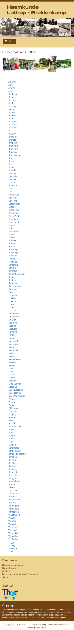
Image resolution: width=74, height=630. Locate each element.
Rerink (11, 420)
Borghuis (12, 127)
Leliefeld (12, 326)
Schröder (12, 460)
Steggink (12, 478)
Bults (10, 164)
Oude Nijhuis (14, 393)
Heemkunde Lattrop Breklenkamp (32, 625)
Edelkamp (13, 185)
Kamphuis (13, 265)
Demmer (12, 179)
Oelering (12, 380)
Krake (11, 304)
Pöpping (12, 414)
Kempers (12, 271)
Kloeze (11, 292)
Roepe (11, 435)
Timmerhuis (14, 493)
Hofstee (12, 240)
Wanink (11, 518)
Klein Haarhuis (15, 286)
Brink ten (12, 143)
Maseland (13, 341)
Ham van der (14, 222)
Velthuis (12, 502)
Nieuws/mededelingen (12, 565)
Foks (10, 188)
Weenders (13, 527)
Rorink (11, 438)
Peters (11, 402)
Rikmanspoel (14, 426)
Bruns (11, 158)
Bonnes (12, 115)
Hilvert (11, 234)
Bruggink (12, 152)
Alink (10, 85)
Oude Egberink (15, 390)
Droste (11, 182)
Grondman (13, 213)
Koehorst (12, 298)
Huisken (12, 246)
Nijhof (11, 374)
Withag (11, 545)
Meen (11, 347)
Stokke (11, 484)
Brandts (12, 140)
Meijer (11, 353)
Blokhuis (12, 109)
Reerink (12, 417)
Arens (11, 91)
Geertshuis (13, 194)
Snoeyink (12, 472)
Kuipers (12, 307)
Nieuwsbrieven (9, 568)
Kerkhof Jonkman (16, 274)
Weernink (12, 530)
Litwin (11, 335)
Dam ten (12, 173)
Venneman (13, 509)
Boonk (11, 118)
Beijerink (12, 100)
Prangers (12, 411)
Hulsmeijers (14, 252)
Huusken (12, 255)
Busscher (12, 170)
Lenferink (12, 332)
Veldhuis (12, 496)
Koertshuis (13, 301)
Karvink (12, 268)
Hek (10, 228)
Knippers (12, 295)
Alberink (12, 82)
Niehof (11, 368)
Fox (10, 191)
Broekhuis (13, 146)
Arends (11, 88)
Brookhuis (13, 149)
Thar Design (41, 628)
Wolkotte (12, 548)
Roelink (12, 429)
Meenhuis (13, 350)
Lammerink (13, 313)
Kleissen (12, 289)
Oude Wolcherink (16, 396)
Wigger (11, 542)
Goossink (12, 201)
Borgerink (13, 121)
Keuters (12, 280)
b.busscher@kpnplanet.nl (55, 617)
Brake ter (12, 137)
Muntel (11, 365)
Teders (11, 487)
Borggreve (13, 124)
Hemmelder (13, 231)
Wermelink (13, 533)
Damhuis (12, 176)
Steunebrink (14, 481)
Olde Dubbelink (15, 384)
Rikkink (11, 423)
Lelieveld (12, 329)
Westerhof (13, 536)
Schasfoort (13, 448)
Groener (12, 207)
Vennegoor (13, 506)
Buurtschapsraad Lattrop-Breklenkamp (20, 574)
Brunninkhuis (14, 155)
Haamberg (13, 219)
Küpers (12, 310)
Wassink (12, 524)
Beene (11, 97)
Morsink (12, 362)
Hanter (11, 225)
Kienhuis (12, 283)
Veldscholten (14, 499)
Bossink (12, 133)
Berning (12, 106)
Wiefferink (13, 539)
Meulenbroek (14, 359)
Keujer (11, 277)
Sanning (12, 445)
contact (5, 617)
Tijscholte (12, 490)
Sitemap (6, 577)
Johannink (13, 259)
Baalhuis (12, 94)
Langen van (14, 316)
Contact (6, 571)
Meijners (12, 356)
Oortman (12, 387)
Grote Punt (13, 216)
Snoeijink (12, 469)
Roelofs (12, 432)
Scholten (12, 457)
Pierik (11, 405)
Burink (11, 167)
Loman (11, 338)
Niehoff (11, 371)
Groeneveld (13, 210)
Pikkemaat (13, 408)
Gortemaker (14, 204)
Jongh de (12, 262)
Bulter (11, 161)
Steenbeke (13, 475)
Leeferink (12, 323)
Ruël (10, 441)
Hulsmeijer (13, 249)
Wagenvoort (14, 515)
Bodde (11, 112)
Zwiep (11, 551)
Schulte (12, 463)
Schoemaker (14, 451)
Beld (10, 103)
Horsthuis (12, 243)
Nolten (11, 377)
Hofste (11, 237)
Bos (10, 130)
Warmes (12, 521)
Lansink (12, 320)
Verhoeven (13, 512)
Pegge (11, 399)
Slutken (12, 466)
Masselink (13, 344)
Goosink (12, 198)
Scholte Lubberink (17, 454)
